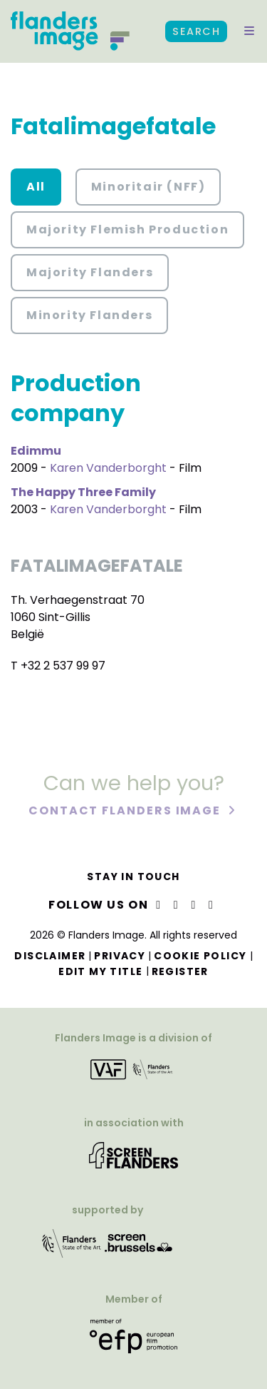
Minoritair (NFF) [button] (148, 186)
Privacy (119, 956)
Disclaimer (49, 956)
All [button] (36, 186)
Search (196, 31)
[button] (249, 31)
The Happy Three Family (83, 492)
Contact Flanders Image (126, 812)
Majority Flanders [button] (89, 272)
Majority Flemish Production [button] (127, 229)
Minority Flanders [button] (89, 315)
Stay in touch (133, 876)
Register (180, 971)
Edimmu (36, 451)
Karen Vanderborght (108, 468)
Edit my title (100, 971)
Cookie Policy (200, 956)
